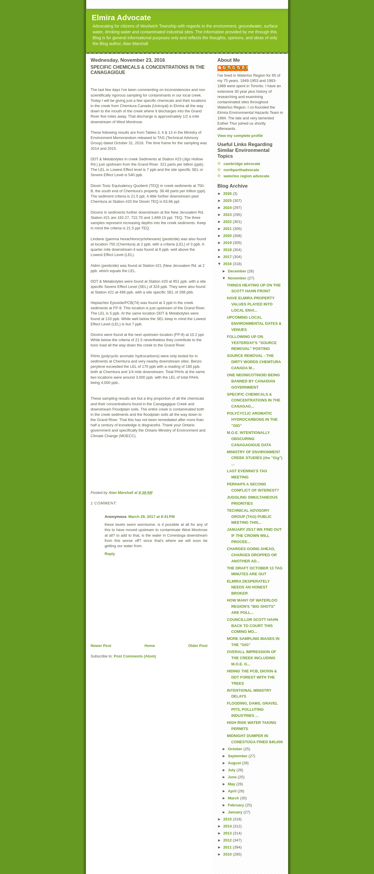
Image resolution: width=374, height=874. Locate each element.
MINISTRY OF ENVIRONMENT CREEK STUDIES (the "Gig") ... (254, 458)
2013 (228, 833)
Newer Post (101, 645)
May (232, 784)
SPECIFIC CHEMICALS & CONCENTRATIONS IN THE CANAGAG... (253, 400)
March (234, 798)
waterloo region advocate (246, 176)
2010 (228, 854)
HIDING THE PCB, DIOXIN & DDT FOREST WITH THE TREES (252, 677)
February (236, 805)
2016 (228, 264)
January (235, 812)
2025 (228, 200)
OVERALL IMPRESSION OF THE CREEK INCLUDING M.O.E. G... (251, 658)
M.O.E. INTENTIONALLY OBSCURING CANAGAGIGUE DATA (249, 438)
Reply (110, 554)
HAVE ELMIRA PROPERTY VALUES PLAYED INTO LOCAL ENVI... (250, 304)
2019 (228, 243)
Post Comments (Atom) (135, 656)
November (237, 278)
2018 (228, 250)
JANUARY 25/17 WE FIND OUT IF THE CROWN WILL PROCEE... (254, 535)
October (235, 749)
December (237, 271)
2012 (228, 840)
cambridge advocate (242, 164)
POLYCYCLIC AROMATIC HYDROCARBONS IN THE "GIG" (252, 419)
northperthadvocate (241, 170)
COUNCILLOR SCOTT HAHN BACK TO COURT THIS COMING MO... (252, 625)
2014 (228, 826)
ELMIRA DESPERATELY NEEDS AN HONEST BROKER (248, 587)
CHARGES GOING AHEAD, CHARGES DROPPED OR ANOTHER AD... (252, 555)
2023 (228, 214)
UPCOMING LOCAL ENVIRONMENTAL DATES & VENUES (254, 323)
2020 (228, 235)
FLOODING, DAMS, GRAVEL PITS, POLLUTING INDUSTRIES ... (252, 709)
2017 (228, 257)
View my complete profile (240, 135)
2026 (228, 193)
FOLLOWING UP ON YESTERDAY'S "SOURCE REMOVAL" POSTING (251, 342)
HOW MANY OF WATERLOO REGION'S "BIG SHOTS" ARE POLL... (252, 606)
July (232, 770)
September (238, 756)
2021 (228, 228)
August (235, 763)
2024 (228, 207)
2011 (228, 847)
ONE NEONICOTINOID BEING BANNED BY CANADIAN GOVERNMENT (253, 381)
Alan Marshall (235, 68)
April (233, 791)
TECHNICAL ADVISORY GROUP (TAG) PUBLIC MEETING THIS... (249, 516)
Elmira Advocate (121, 17)
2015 (228, 819)
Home (149, 645)
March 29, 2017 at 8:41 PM (151, 516)
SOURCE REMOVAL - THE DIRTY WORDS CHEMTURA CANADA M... (254, 361)
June (233, 777)
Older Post (197, 645)
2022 (228, 221)
